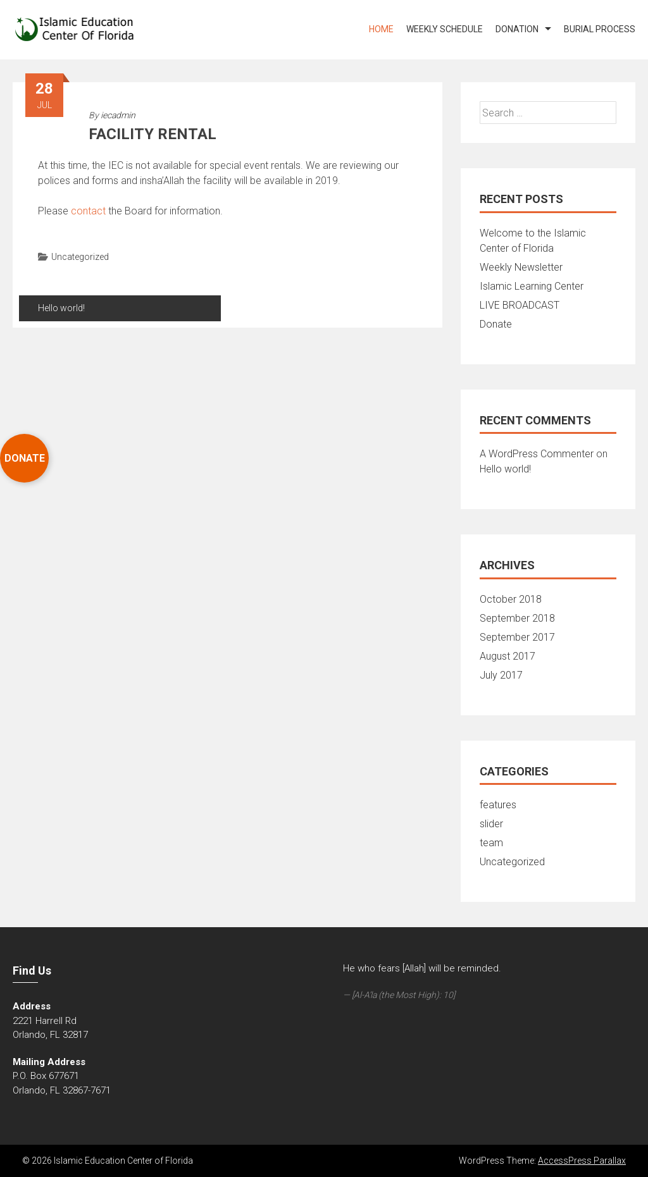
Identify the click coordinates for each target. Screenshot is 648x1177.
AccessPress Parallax (582, 1160)
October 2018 (511, 599)
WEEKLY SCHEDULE (444, 29)
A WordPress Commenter (537, 454)
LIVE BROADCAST (519, 305)
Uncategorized (80, 257)
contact (88, 211)
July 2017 (501, 675)
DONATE (24, 458)
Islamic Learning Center (531, 286)
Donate (496, 324)
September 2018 (517, 618)
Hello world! (61, 308)
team (491, 843)
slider (491, 824)
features (498, 805)
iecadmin (118, 115)
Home (381, 29)
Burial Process (599, 29)
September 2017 (517, 637)
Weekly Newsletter (521, 267)
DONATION (517, 29)
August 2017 (507, 656)
